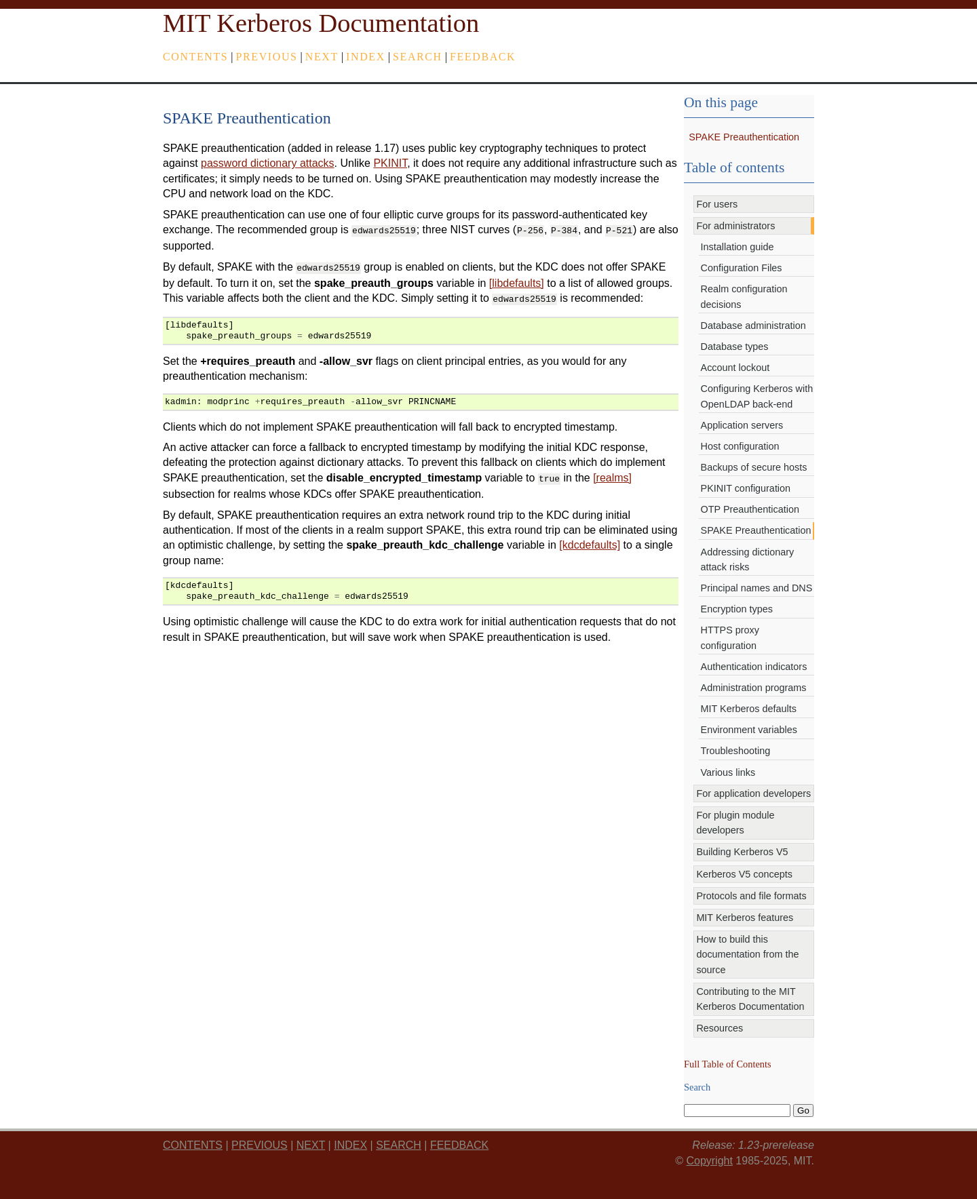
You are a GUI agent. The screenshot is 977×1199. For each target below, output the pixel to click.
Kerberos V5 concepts (744, 874)
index (365, 56)
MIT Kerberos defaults (749, 708)
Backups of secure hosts (754, 467)
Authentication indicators (754, 666)
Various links (728, 772)
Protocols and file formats (751, 895)
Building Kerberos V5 (742, 851)
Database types (735, 346)
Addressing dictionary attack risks (747, 559)
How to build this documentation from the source (747, 954)
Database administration (753, 325)
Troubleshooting (736, 750)
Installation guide (737, 246)
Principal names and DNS (757, 588)
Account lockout (735, 367)
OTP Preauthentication (750, 509)
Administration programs (754, 687)
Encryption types (737, 609)
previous (267, 56)
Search (417, 56)
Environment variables (749, 729)
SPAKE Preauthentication (744, 137)
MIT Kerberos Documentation (321, 23)
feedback (483, 56)
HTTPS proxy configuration (730, 637)
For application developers (753, 793)
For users (716, 204)
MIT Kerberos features (744, 917)
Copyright (709, 1160)
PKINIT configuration (746, 488)
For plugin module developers (735, 823)
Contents (195, 56)
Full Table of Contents (727, 1064)
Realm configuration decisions (744, 296)
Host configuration (740, 446)
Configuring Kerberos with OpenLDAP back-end (757, 396)
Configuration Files (741, 267)
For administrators (735, 225)
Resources (719, 1028)
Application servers (742, 425)
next (322, 56)
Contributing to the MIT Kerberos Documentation (750, 999)
